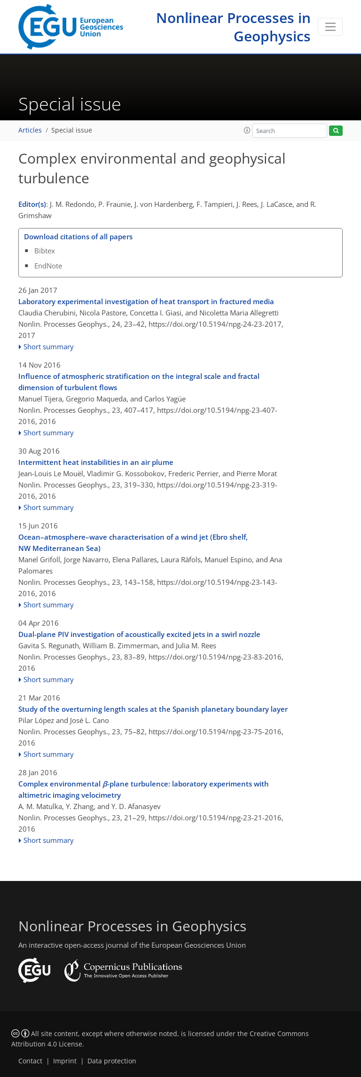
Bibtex (44, 250)
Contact (30, 1061)
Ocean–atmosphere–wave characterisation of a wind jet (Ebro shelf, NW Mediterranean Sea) (133, 542)
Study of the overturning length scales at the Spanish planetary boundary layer (153, 709)
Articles (30, 130)
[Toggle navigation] (330, 27)
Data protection (111, 1061)
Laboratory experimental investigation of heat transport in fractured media (146, 301)
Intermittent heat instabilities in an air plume (95, 462)
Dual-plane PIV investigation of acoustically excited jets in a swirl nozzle (139, 634)
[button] (247, 130)
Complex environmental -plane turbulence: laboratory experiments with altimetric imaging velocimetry (143, 789)
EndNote (48, 265)
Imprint (65, 1061)
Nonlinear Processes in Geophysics (233, 27)
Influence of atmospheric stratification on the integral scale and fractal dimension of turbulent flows (138, 381)
